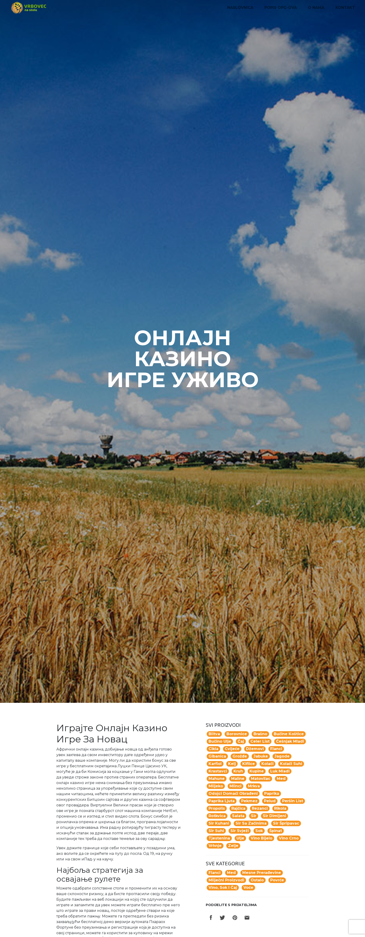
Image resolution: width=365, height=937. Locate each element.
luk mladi (280, 771)
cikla (213, 749)
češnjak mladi (290, 741)
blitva (214, 734)
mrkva (254, 786)
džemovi (255, 749)
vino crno (289, 838)
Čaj (241, 741)
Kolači (267, 763)
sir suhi (216, 831)
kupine (257, 771)
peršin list (292, 801)
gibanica (217, 756)
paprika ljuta (222, 801)
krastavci (218, 771)
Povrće (277, 880)
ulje (240, 838)
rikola (280, 808)
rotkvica (217, 816)
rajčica (238, 808)
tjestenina (219, 838)
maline (237, 778)
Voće (248, 887)
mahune (217, 778)
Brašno (260, 734)
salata (238, 816)
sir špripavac (286, 823)
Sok (259, 831)
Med (231, 872)
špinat (275, 831)
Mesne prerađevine (261, 872)
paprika (271, 793)
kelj (232, 763)
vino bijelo (261, 838)
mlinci (235, 786)
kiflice (248, 763)
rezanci (260, 808)
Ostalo (257, 880)
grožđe (240, 756)
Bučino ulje (220, 741)
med (281, 778)
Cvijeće (232, 749)
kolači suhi (291, 763)
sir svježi (239, 831)
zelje (233, 845)
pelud (270, 801)
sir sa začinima (251, 823)
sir (253, 816)
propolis (217, 808)
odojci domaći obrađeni (233, 793)
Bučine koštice (289, 734)
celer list (260, 741)
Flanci (214, 872)
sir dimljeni (274, 816)
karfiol (215, 763)
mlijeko (216, 786)
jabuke (260, 756)
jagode (282, 756)
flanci (276, 749)
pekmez (249, 801)
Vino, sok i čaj (223, 887)
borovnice (236, 734)
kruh (238, 771)
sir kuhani (219, 823)
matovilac (260, 778)
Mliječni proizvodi (226, 880)
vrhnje (215, 845)
